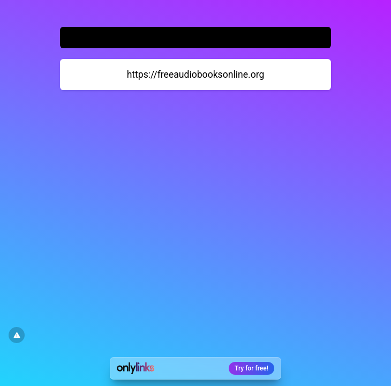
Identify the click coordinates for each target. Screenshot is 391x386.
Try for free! (251, 368)
